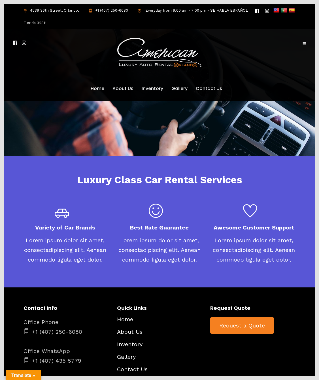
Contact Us (209, 88)
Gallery (179, 88)
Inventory (152, 88)
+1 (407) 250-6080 (108, 10)
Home (97, 88)
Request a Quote (242, 325)
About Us (122, 88)
